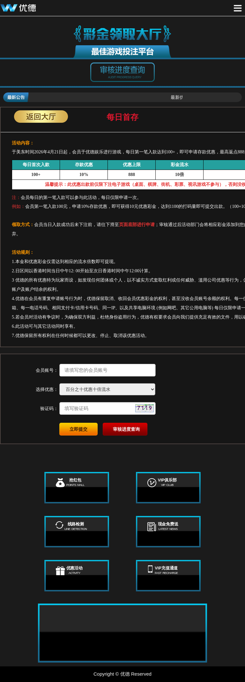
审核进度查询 (126, 429)
